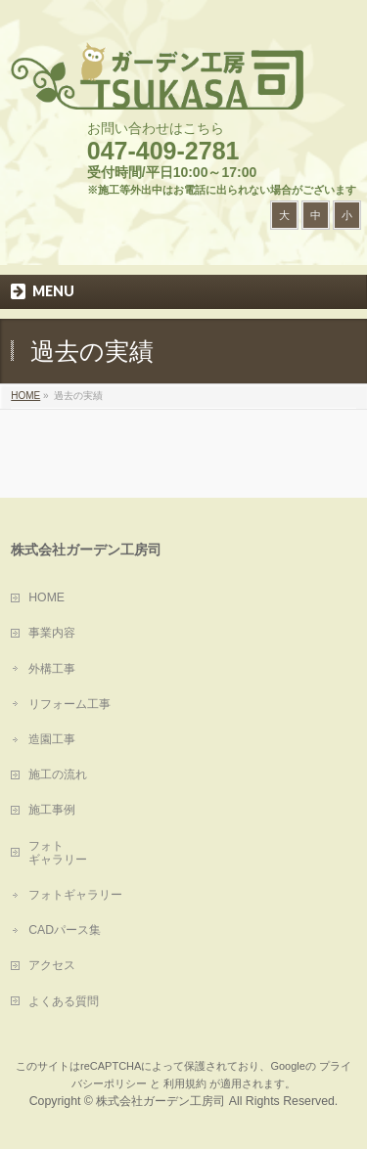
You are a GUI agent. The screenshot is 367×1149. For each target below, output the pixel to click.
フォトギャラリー (75, 895)
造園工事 (51, 739)
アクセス (51, 965)
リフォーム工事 (69, 704)
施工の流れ (57, 774)
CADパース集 (64, 930)
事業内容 (51, 633)
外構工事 (51, 669)
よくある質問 (63, 1001)
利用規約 (184, 1083)
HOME (46, 597)
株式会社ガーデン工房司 (160, 1101)
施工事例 (51, 810)
